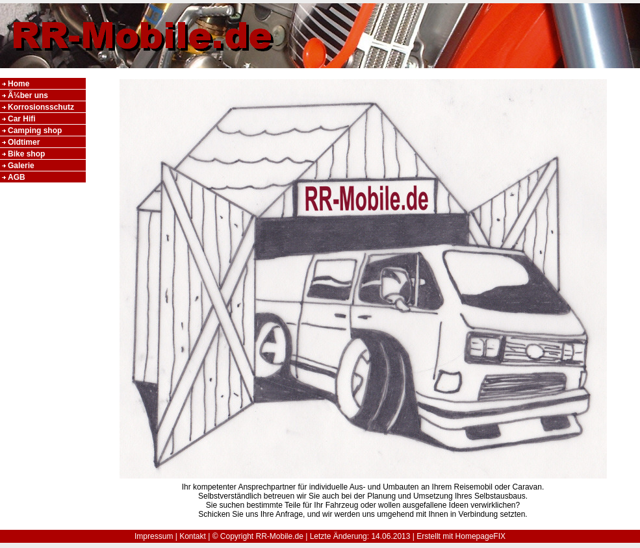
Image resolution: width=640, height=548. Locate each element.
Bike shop (26, 153)
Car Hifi (22, 118)
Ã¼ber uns (28, 95)
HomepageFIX (480, 536)
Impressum (153, 536)
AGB (16, 177)
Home (18, 83)
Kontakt (192, 536)
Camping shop (35, 130)
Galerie (21, 165)
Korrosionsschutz (41, 107)
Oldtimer (24, 142)
